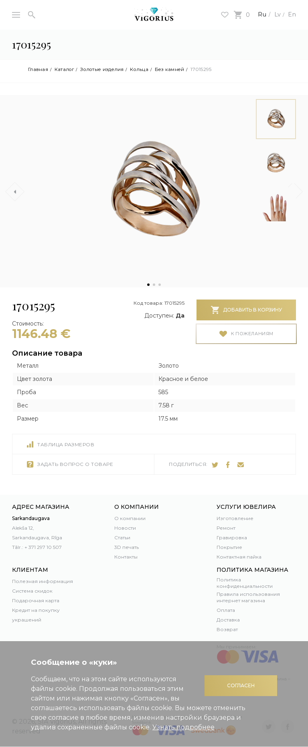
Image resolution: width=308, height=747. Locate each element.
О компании (130, 518)
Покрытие (229, 547)
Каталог (65, 69)
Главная (38, 69)
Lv (275, 14)
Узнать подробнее (183, 727)
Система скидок (32, 591)
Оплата (226, 610)
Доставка (228, 620)
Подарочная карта (35, 600)
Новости (125, 528)
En (291, 14)
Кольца (145, 69)
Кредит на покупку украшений (36, 615)
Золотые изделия (106, 69)
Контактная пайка (239, 557)
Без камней (177, 69)
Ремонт (226, 528)
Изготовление (235, 518)
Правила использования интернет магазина (248, 597)
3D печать (126, 547)
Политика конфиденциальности (245, 583)
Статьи (122, 537)
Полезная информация (42, 581)
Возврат (227, 629)
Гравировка (232, 537)
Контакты (126, 557)
